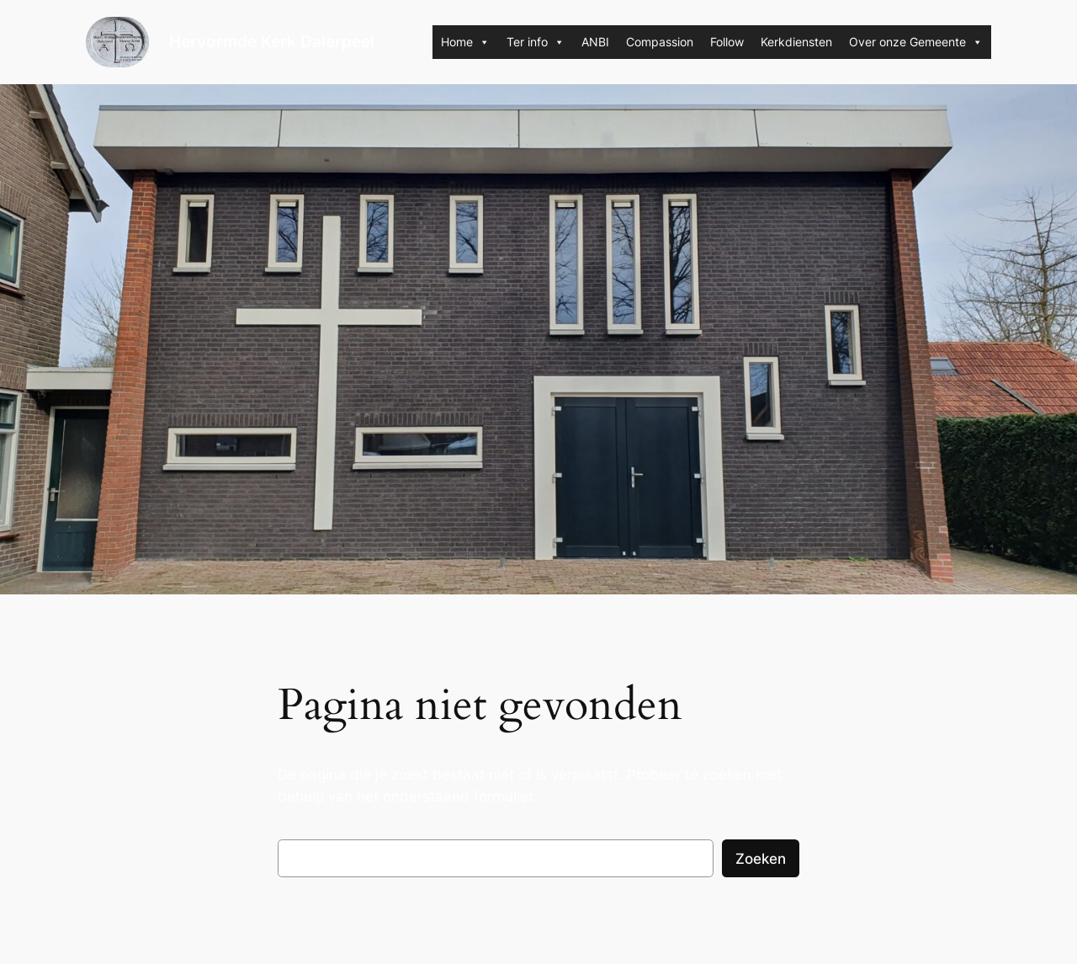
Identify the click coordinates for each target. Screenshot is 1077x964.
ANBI (595, 42)
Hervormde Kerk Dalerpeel (271, 41)
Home (465, 42)
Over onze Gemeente (916, 42)
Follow (727, 42)
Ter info (536, 42)
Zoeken (760, 858)
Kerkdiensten (796, 42)
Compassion (659, 42)
